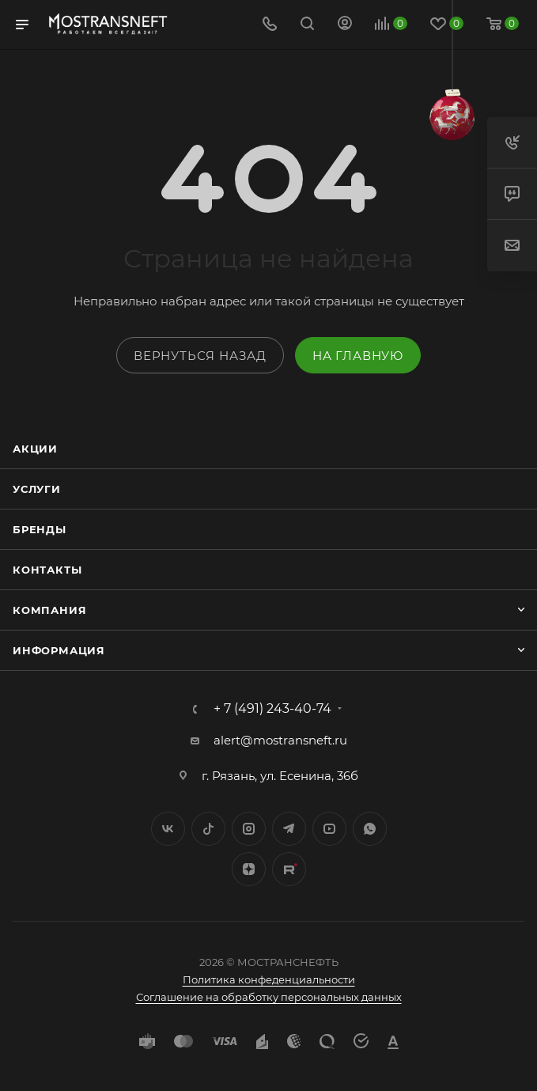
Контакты (47, 569)
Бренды (39, 529)
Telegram (289, 829)
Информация (59, 650)
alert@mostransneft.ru (280, 740)
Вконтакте (168, 829)
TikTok (289, 869)
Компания (49, 610)
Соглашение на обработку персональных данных (269, 997)
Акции (35, 448)
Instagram (249, 829)
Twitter (208, 829)
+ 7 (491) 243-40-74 (272, 709)
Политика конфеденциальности (269, 979)
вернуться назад (200, 355)
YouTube (329, 829)
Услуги (37, 489)
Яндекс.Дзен (249, 869)
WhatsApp (370, 829)
